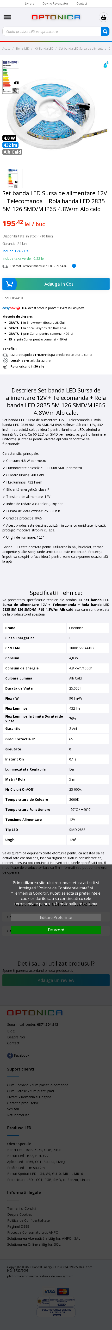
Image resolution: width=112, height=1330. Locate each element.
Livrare (29, 3)
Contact (81, 3)
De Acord (56, 930)
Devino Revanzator (55, 3)
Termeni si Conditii (30, 893)
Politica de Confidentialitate (62, 888)
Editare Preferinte (56, 917)
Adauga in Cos (38, 284)
